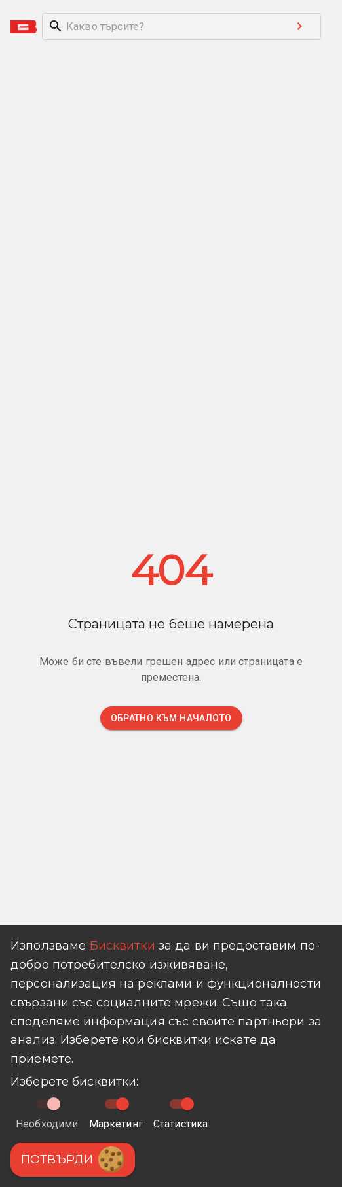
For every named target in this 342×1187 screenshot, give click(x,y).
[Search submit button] (299, 26)
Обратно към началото (171, 718)
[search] (160, 26)
